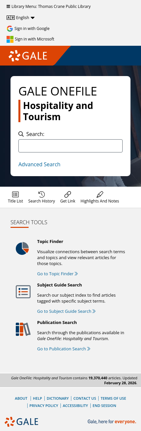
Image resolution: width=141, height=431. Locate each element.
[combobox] (70, 145)
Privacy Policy (44, 405)
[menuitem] (15, 197)
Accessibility (75, 405)
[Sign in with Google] (28, 29)
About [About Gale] (21, 398)
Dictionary (58, 398)
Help (37, 398)
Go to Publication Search (63, 349)
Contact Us (84, 398)
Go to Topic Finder (57, 274)
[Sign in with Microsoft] (30, 39)
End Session (104, 405)
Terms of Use (113, 398)
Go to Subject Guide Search (66, 311)
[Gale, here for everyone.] (112, 422)
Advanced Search (39, 164)
